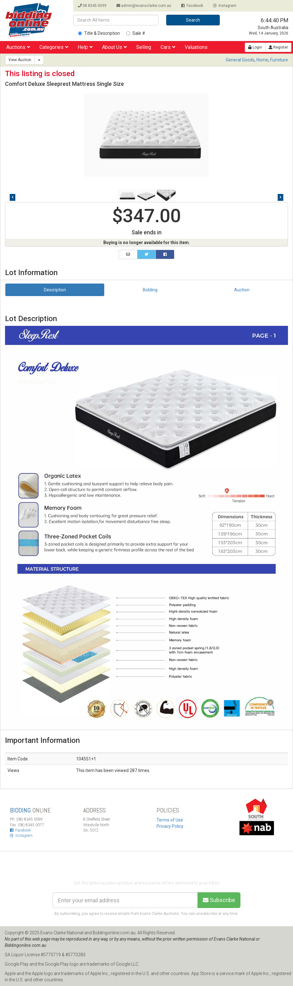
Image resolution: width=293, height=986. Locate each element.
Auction (241, 289)
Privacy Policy (170, 826)
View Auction (19, 60)
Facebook (192, 5)
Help (85, 47)
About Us (114, 47)
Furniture (279, 59)
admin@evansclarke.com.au (143, 5)
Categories (53, 47)
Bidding (150, 289)
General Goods (240, 59)
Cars (168, 47)
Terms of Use (170, 819)
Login (255, 47)
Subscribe (219, 900)
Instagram (224, 5)
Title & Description (99, 33)
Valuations (196, 47)
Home (262, 59)
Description (55, 289)
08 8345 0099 (92, 5)
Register (278, 47)
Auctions (18, 47)
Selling (143, 47)
